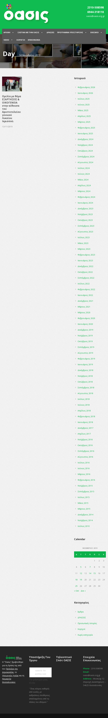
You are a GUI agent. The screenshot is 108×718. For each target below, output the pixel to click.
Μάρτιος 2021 (84, 306)
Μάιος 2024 (83, 179)
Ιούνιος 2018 (84, 405)
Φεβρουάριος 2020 (86, 318)
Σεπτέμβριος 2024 (86, 156)
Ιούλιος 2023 (84, 237)
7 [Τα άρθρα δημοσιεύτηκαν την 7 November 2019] (90, 567)
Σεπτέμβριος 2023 (86, 225)
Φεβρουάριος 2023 (86, 254)
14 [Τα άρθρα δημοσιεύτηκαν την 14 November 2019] (90, 573)
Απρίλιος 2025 (84, 116)
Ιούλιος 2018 (84, 399)
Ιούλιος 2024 (84, 168)
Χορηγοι (20, 40)
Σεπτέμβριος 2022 (86, 277)
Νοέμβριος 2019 (85, 335)
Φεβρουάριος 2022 (86, 289)
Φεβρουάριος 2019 (86, 358)
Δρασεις (50, 32)
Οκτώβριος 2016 (85, 445)
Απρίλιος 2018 (84, 410)
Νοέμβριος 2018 (85, 376)
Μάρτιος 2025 (84, 122)
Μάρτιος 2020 (84, 312)
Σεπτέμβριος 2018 (86, 387)
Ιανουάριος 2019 (85, 364)
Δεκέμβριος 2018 (85, 370)
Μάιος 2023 (83, 243)
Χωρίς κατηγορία (85, 634)
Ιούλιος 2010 (84, 526)
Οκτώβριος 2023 (85, 220)
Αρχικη (7, 32)
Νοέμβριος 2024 (85, 145)
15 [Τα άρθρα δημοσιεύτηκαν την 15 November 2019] (94, 573)
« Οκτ (76, 590)
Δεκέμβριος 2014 (85, 514)
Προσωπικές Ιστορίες (87, 623)
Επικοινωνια (34, 40)
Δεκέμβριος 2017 (85, 428)
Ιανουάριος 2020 (85, 324)
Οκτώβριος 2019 (85, 341)
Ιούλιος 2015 (84, 497)
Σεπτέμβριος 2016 (86, 451)
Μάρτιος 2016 (84, 474)
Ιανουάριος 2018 (85, 422)
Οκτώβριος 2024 (85, 150)
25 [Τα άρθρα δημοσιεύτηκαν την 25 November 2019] (76, 586)
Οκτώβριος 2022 (85, 272)
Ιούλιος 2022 (84, 283)
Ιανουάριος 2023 (85, 260)
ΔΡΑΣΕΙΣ (82, 617)
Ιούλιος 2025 (84, 98)
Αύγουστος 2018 (85, 393)
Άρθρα (81, 611)
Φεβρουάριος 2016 (86, 480)
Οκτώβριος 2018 (85, 381)
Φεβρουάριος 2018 (86, 416)
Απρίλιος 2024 (84, 185)
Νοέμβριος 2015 (85, 485)
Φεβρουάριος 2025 (86, 127)
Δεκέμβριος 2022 (85, 266)
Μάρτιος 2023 (84, 249)
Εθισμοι (94, 32)
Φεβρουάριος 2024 (86, 197)
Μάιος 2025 (83, 110)
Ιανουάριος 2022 (85, 295)
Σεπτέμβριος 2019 (86, 347)
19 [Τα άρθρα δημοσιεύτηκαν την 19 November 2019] (81, 579)
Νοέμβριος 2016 (85, 439)
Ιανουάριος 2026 (85, 93)
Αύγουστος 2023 (85, 231)
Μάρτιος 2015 (84, 508)
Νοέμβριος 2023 (85, 214)
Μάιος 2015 (83, 503)
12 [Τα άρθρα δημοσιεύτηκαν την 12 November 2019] (81, 573)
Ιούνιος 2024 (84, 174)
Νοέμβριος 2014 (85, 520)
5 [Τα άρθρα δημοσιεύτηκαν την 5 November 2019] (80, 567)
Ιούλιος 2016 (84, 462)
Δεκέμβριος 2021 (85, 301)
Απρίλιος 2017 (84, 433)
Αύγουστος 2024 (85, 162)
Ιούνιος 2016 (84, 468)
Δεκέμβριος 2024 (85, 139)
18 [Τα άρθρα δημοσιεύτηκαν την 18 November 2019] (76, 579)
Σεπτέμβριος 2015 (86, 491)
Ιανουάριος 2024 (85, 202)
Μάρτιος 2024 (84, 191)
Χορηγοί (81, 629)
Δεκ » (83, 590)
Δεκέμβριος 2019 (85, 329)
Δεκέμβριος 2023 (85, 208)
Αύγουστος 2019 (85, 353)
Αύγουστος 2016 (85, 456)
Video (6, 40)
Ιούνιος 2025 (84, 104)
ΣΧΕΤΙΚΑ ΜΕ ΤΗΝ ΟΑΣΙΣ (28, 32)
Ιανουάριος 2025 (85, 133)
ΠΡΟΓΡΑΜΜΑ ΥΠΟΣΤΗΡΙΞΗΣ (70, 32)
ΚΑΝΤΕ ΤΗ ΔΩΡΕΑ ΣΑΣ (40, 672)
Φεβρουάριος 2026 (86, 87)
